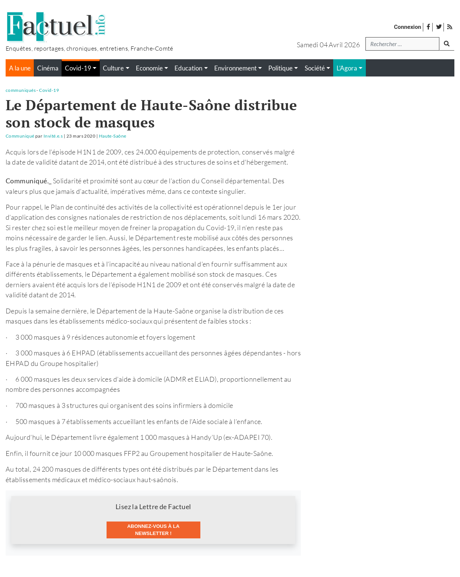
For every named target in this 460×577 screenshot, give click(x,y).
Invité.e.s (53, 136)
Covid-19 (49, 90)
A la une (20, 68)
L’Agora (347, 68)
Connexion (407, 27)
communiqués (21, 90)
